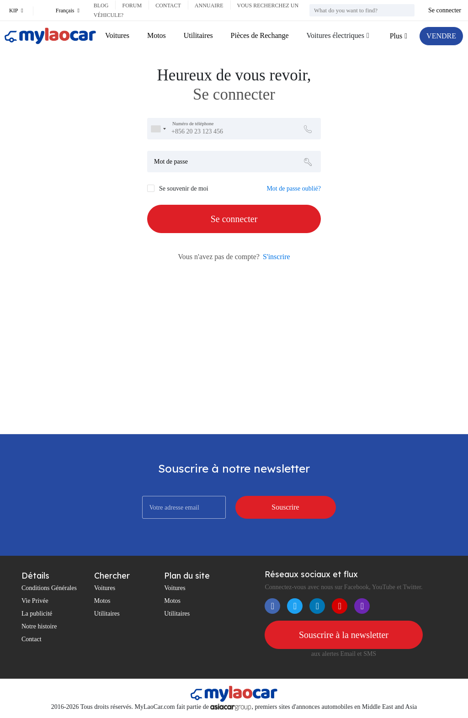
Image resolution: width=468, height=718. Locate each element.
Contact (168, 5)
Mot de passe (171, 161)
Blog (101, 5)
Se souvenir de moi (183, 188)
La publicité (36, 613)
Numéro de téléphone (192, 123)
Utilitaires (198, 35)
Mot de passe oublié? (293, 188)
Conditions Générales (49, 588)
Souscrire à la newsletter (343, 635)
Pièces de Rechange (260, 35)
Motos (156, 35)
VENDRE (441, 36)
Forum (132, 5)
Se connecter (444, 10)
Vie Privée (34, 600)
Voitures (117, 35)
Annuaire (209, 5)
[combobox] (158, 128)
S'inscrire (276, 257)
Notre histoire (39, 626)
